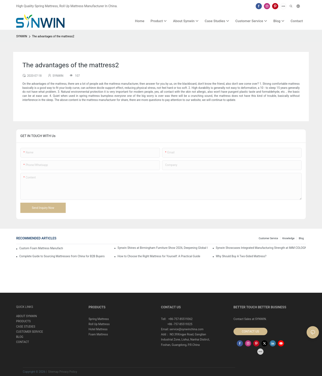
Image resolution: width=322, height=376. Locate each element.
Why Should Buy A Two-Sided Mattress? (241, 256)
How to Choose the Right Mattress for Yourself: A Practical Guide (158, 256)
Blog (301, 238)
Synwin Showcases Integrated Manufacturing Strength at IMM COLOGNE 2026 (261, 247)
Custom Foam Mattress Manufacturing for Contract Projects (41, 248)
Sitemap (53, 371)
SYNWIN (21, 36)
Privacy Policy (68, 371)
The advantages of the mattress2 (53, 36)
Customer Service (268, 238)
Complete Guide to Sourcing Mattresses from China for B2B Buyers (62, 256)
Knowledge (288, 238)
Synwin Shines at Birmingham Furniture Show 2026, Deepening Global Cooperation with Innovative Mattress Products (162, 247)
